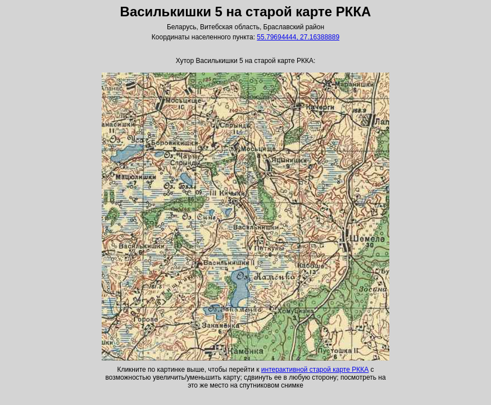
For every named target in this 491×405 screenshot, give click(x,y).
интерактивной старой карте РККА (315, 370)
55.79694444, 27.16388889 (298, 37)
